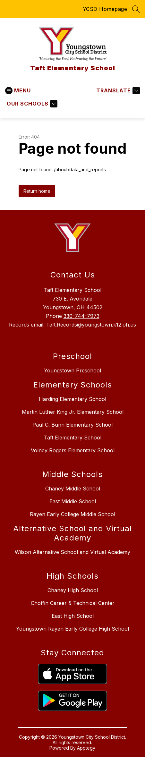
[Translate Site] (117, 91)
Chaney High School (72, 590)
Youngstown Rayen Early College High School (72, 628)
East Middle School (72, 501)
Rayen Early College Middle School (72, 514)
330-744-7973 (81, 316)
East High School (73, 616)
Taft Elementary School (72, 437)
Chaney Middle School (72, 488)
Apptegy (86, 748)
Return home (36, 191)
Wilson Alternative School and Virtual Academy (72, 552)
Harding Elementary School (72, 399)
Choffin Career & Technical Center (73, 603)
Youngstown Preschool (72, 370)
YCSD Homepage (105, 9)
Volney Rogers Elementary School (73, 450)
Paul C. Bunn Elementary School (72, 424)
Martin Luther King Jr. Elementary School (73, 412)
